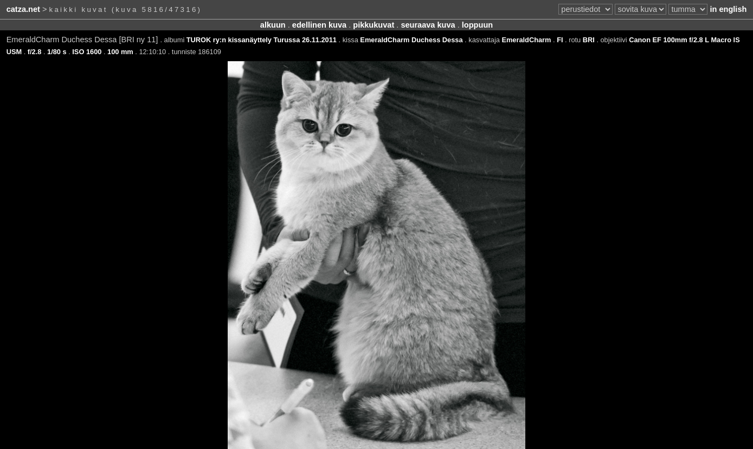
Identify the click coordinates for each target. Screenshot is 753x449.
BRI (589, 40)
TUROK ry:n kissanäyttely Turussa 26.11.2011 (261, 40)
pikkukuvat (373, 25)
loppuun (477, 25)
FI (560, 40)
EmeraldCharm (526, 40)
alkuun (273, 25)
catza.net (23, 9)
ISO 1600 (86, 52)
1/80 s (57, 52)
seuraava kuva (428, 25)
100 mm (120, 52)
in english (728, 9)
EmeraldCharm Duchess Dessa (411, 40)
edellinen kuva (319, 25)
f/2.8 (35, 52)
